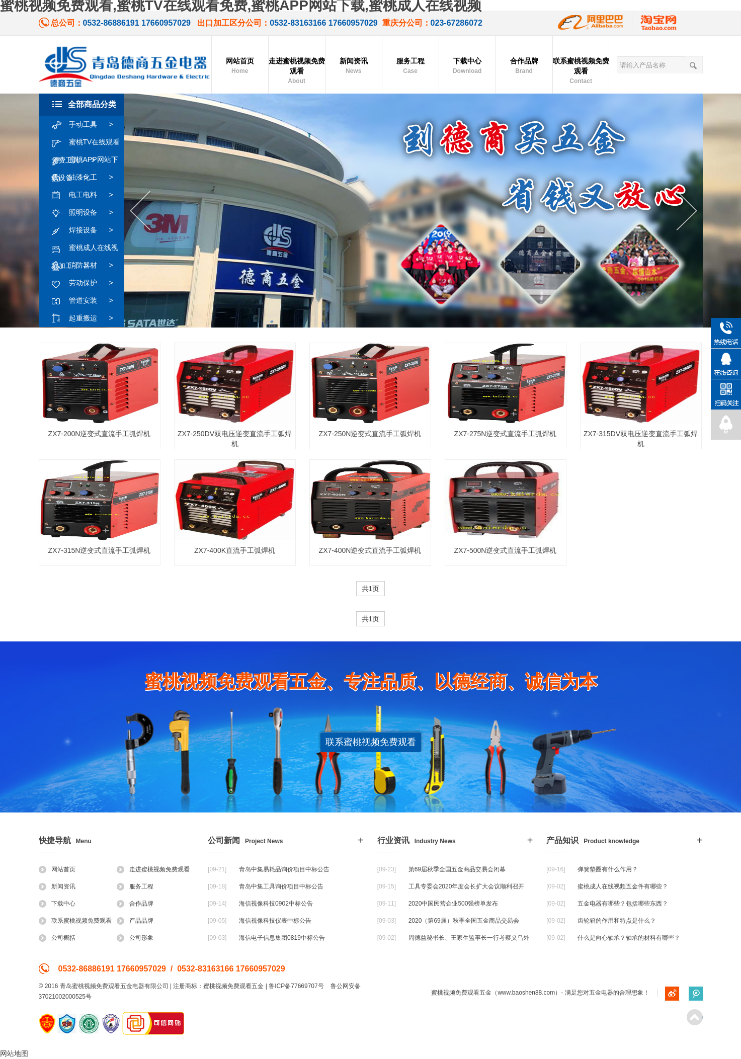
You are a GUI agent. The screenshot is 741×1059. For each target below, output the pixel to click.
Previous (140, 211)
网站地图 (14, 1053)
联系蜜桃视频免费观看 (581, 71)
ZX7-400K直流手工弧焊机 (234, 550)
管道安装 (87, 300)
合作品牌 (524, 66)
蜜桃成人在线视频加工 (84, 248)
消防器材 (87, 265)
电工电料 (87, 195)
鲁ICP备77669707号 (296, 986)
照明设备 (87, 212)
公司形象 (135, 937)
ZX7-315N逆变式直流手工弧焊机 (99, 550)
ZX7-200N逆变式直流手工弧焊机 (99, 434)
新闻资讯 (353, 66)
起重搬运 (87, 318)
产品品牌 (135, 920)
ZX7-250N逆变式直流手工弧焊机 (370, 434)
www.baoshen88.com (526, 992)
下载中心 (467, 66)
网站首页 (240, 66)
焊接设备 (87, 230)
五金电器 (601, 992)
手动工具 (87, 124)
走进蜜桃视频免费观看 (297, 71)
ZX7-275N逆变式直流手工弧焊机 (505, 434)
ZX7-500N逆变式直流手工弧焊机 (505, 550)
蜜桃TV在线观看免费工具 (85, 142)
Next (687, 211)
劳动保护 (87, 283)
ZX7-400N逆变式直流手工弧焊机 (370, 550)
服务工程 (410, 66)
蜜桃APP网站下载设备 (84, 160)
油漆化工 (87, 177)
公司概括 (57, 937)
